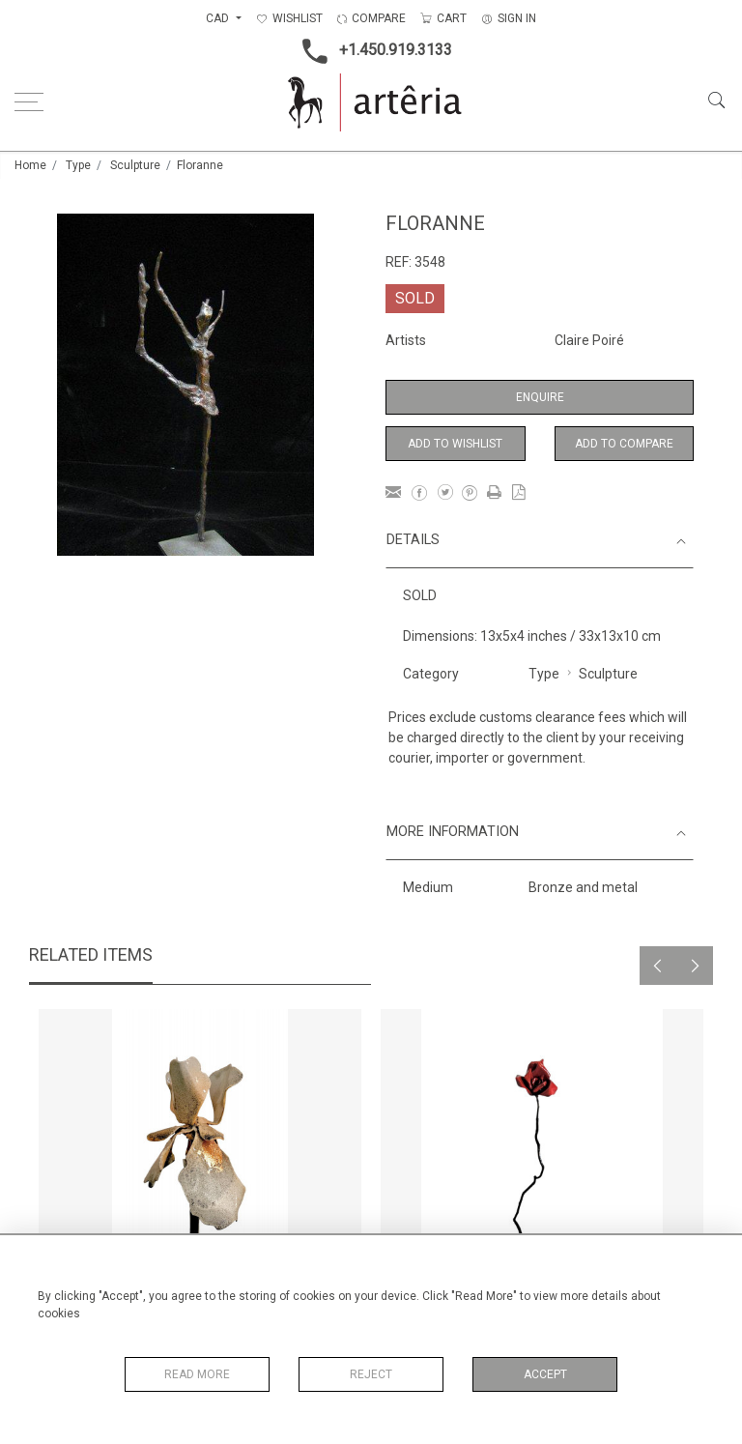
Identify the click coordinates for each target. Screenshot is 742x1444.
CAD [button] (219, 18)
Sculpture (135, 165)
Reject (371, 1374)
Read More (197, 1374)
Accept (545, 1374)
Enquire (540, 397)
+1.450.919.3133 (371, 51)
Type (78, 165)
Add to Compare (624, 443)
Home (30, 165)
